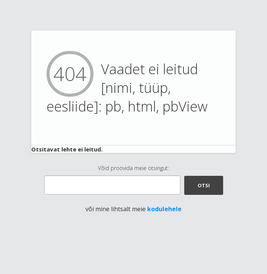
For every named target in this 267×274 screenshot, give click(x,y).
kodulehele (164, 209)
